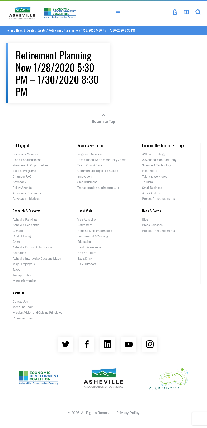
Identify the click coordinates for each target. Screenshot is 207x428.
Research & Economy (26, 210)
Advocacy (19, 182)
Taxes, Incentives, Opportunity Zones (101, 160)
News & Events (25, 30)
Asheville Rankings (25, 219)
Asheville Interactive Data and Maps (37, 259)
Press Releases (152, 225)
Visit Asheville (86, 219)
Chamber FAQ (22, 176)
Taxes (16, 269)
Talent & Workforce (90, 165)
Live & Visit (84, 210)
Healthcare (149, 171)
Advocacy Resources (27, 193)
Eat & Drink (84, 259)
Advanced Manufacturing (159, 160)
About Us (18, 293)
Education (19, 253)
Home (9, 30)
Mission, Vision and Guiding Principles (37, 313)
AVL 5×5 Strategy (153, 154)
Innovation (84, 176)
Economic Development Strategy (163, 145)
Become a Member (25, 154)
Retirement (84, 225)
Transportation (22, 275)
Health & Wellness (89, 247)
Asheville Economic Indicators (33, 247)
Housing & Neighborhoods (94, 231)
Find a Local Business (27, 160)
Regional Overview (89, 154)
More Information (24, 281)
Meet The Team (23, 307)
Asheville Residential (26, 225)
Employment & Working (92, 236)
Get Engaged (21, 145)
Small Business (87, 182)
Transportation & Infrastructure (98, 188)
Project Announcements (158, 199)
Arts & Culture (151, 193)
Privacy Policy (128, 412)
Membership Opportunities (30, 165)
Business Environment (91, 145)
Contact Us (20, 302)
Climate (18, 231)
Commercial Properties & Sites (97, 171)
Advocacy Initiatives (26, 199)
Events (41, 30)
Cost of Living (22, 236)
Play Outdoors (86, 264)
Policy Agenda (22, 188)
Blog (145, 219)
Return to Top (103, 118)
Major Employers (24, 264)
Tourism (147, 182)
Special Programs (24, 171)
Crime (17, 242)
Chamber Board (23, 318)
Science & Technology (157, 165)
